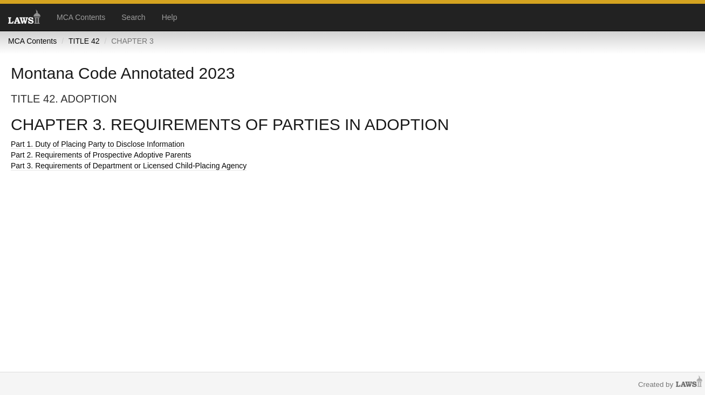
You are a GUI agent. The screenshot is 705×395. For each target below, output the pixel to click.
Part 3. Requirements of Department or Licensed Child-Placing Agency (129, 165)
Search (133, 17)
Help (169, 17)
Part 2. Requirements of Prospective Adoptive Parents (101, 155)
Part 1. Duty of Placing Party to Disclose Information (97, 144)
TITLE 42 (84, 41)
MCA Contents (81, 17)
